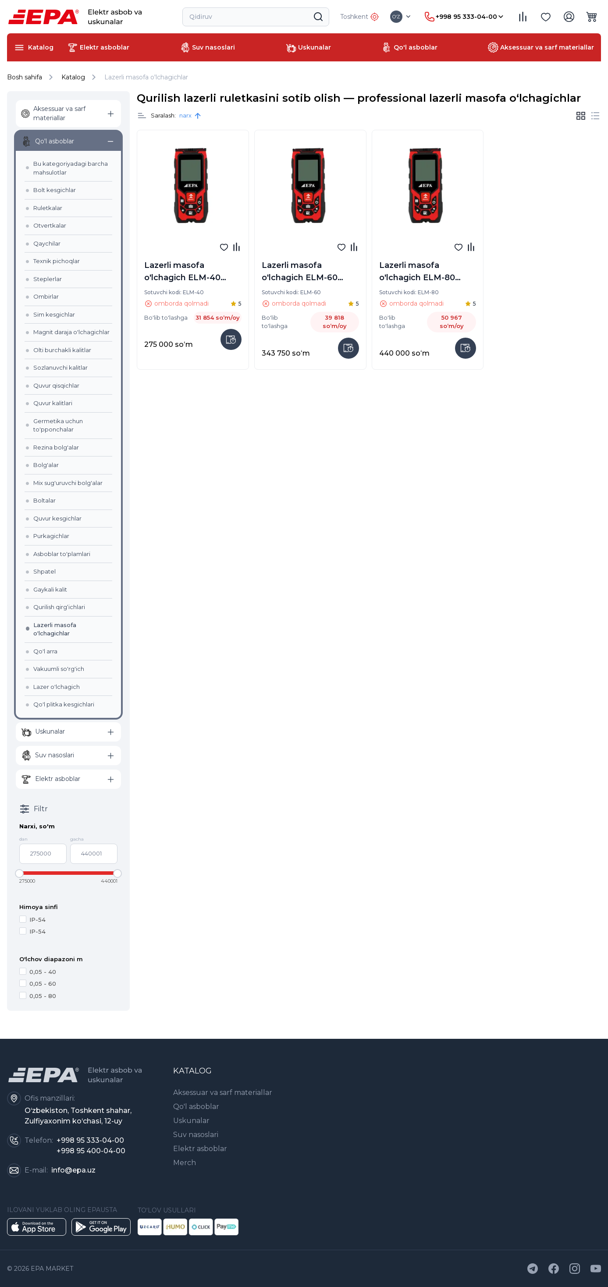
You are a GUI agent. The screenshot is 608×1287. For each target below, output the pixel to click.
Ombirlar (46, 296)
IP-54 (32, 919)
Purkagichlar (51, 535)
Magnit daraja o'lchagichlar (71, 331)
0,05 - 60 (37, 983)
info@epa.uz (73, 1170)
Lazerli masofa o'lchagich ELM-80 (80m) (417, 272)
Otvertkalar (49, 225)
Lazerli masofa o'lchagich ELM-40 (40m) (182, 272)
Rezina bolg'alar (56, 447)
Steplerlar (47, 278)
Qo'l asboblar (196, 1106)
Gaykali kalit (50, 589)
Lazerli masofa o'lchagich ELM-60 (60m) (300, 272)
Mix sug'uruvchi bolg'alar (68, 482)
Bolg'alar (46, 464)
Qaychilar (46, 243)
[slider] (19, 873)
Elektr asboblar (200, 1148)
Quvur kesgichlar (57, 518)
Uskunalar (191, 1120)
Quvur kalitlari (52, 402)
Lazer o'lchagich (56, 686)
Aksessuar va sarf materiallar (222, 1092)
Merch (184, 1163)
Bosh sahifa (31, 77)
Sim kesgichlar (54, 314)
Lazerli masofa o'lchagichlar (146, 77)
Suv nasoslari (195, 1134)
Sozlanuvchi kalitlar (60, 367)
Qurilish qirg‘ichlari (59, 606)
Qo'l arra (45, 651)
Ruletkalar (47, 207)
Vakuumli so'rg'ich (58, 668)
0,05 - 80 (37, 995)
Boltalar (44, 500)
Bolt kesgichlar (54, 189)
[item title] (142, 116)
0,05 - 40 (37, 971)
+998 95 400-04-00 (91, 1151)
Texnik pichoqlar (56, 260)
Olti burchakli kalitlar (62, 349)
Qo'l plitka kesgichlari (63, 704)
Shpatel (44, 571)
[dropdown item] (401, 17)
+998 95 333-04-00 (90, 1140)
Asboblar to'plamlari (61, 553)
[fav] (224, 247)
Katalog (73, 77)
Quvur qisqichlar (56, 385)
